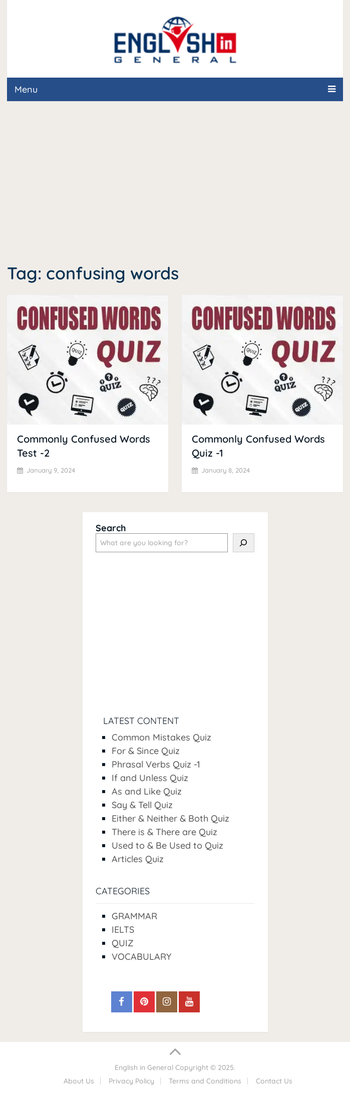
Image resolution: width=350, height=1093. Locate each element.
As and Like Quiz (147, 791)
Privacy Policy (131, 1080)
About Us (79, 1080)
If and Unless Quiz (150, 778)
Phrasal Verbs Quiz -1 (156, 764)
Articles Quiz (138, 859)
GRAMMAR (134, 916)
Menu (26, 89)
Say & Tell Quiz (142, 805)
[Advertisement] (175, 184)
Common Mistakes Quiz (161, 737)
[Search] (243, 542)
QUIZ (123, 943)
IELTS (123, 929)
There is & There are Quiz (164, 832)
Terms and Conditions (205, 1080)
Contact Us (274, 1080)
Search (111, 528)
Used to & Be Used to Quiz (167, 845)
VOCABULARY (141, 956)
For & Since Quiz (146, 751)
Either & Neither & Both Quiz (170, 818)
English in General (144, 1067)
